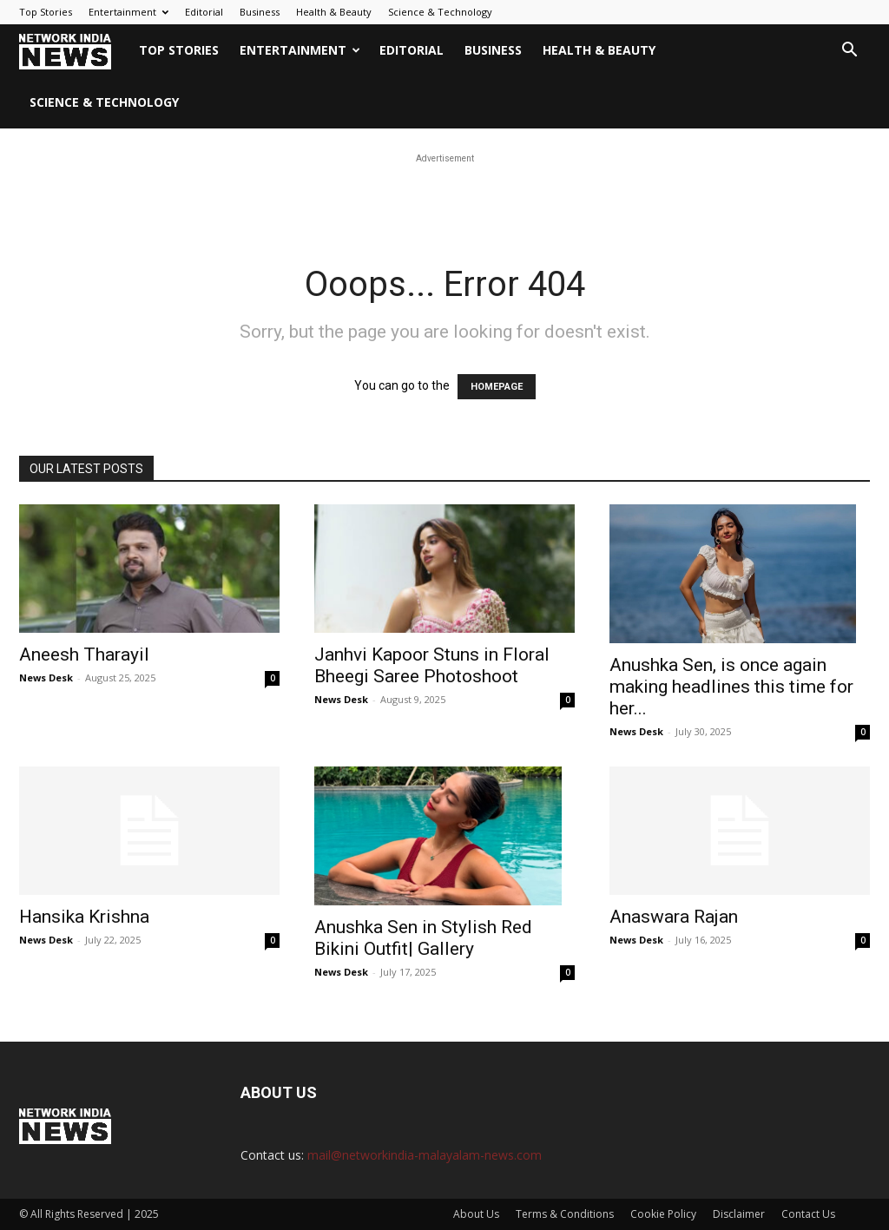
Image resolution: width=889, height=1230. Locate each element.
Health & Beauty (334, 11)
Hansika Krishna (84, 916)
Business (260, 11)
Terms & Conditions (565, 1214)
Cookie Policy (663, 1214)
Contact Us (808, 1214)
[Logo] (73, 50)
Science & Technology (440, 11)
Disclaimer (739, 1214)
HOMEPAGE (497, 386)
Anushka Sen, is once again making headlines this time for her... (731, 686)
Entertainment (128, 11)
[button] (849, 51)
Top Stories (45, 11)
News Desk (46, 677)
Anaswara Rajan (673, 916)
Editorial (204, 11)
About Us (476, 1214)
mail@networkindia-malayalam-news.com (424, 1155)
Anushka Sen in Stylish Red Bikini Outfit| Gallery (423, 938)
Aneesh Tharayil (84, 654)
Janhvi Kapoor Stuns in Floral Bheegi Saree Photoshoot (432, 665)
